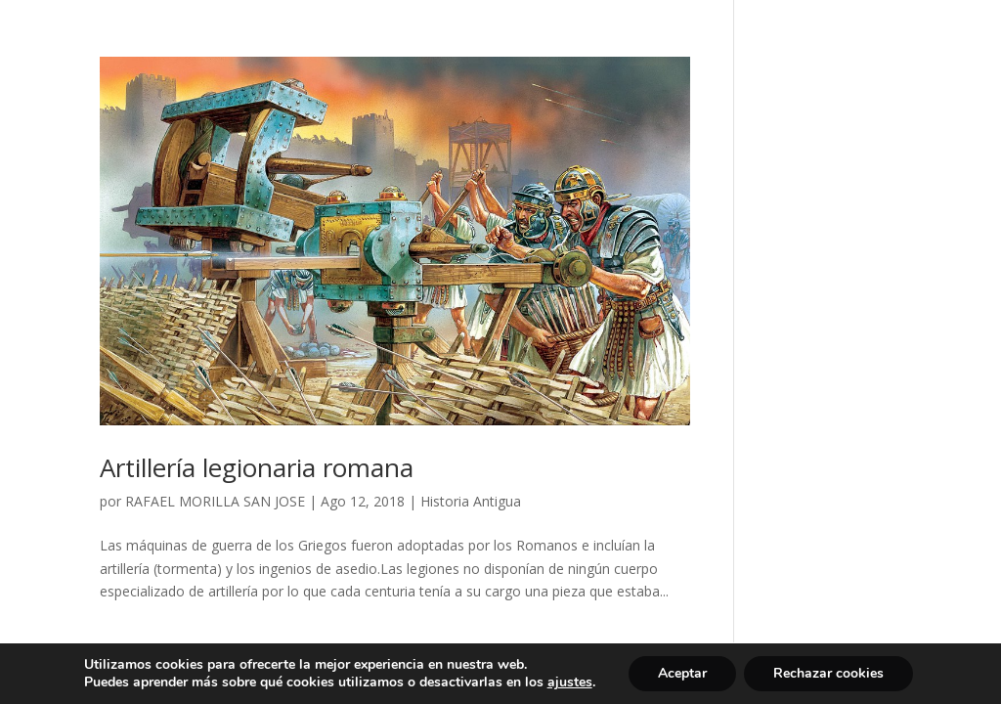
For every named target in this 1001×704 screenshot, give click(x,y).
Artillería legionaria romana (256, 467)
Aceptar (682, 673)
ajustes (569, 682)
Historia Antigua (470, 501)
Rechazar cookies (828, 673)
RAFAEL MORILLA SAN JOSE (215, 501)
